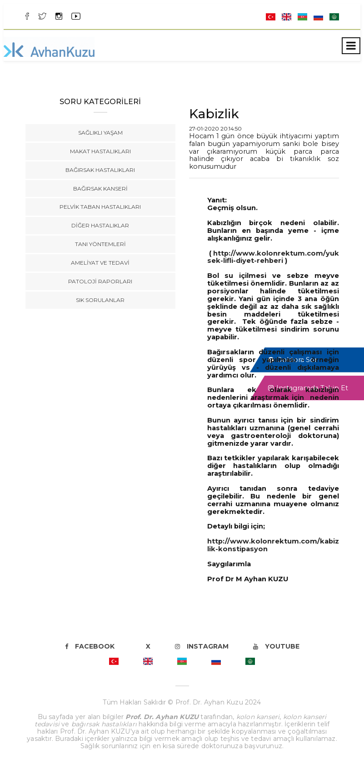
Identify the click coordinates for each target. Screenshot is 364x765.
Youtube (276, 646)
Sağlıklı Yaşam (100, 132)
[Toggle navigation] (351, 45)
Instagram (202, 646)
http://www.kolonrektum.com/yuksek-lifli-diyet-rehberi (273, 257)
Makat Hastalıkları (100, 151)
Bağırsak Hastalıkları (100, 169)
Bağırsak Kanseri (100, 188)
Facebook (90, 646)
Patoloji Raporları (100, 281)
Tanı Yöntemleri (100, 244)
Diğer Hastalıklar (100, 225)
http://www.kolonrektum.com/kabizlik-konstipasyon (273, 545)
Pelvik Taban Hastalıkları (100, 206)
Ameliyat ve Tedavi (100, 262)
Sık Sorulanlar (100, 300)
